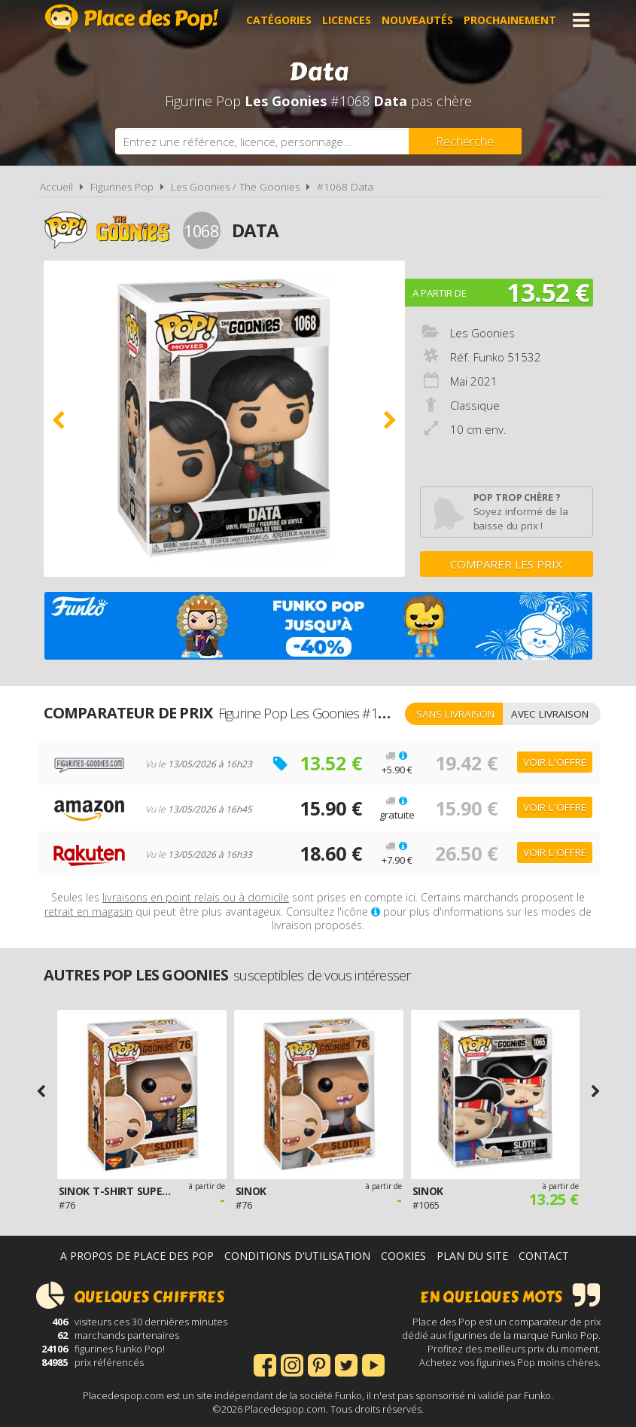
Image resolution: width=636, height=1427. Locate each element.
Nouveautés (417, 20)
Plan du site (472, 1256)
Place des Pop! (132, 18)
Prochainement (510, 20)
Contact (544, 1256)
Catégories (279, 20)
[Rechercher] (465, 141)
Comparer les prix (506, 564)
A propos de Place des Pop (137, 1256)
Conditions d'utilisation (297, 1256)
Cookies (403, 1256)
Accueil (56, 187)
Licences (346, 20)
